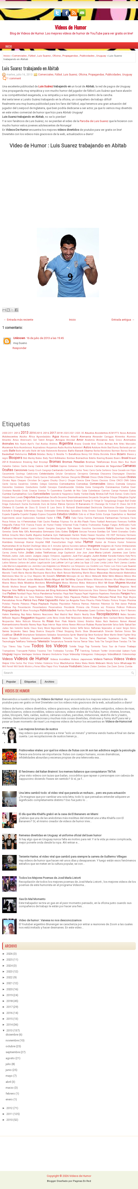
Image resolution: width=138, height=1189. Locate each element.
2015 (39, 432)
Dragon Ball (123, 500)
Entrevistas (63, 510)
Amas (16, 440)
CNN (126, 480)
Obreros (103, 590)
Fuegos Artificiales (120, 525)
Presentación (24, 607)
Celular (59, 473)
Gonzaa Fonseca (87, 531)
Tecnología (8, 641)
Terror (84, 641)
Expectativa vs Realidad (123, 514)
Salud (128, 624)
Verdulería (56, 654)
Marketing (76, 572)
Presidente (69, 607)
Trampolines (8, 650)
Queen (92, 610)
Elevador (119, 507)
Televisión (43, 641)
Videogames (87, 654)
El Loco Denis (54, 507)
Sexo (25, 631)
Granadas (123, 531)
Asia (16, 447)
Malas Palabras (54, 569)
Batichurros (21, 454)
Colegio (43, 484)
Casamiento (8, 473)
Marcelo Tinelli (10, 572)
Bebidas (41, 454)
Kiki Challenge (30, 559)
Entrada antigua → (123, 319)
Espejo (33, 514)
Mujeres (120, 582)
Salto (121, 624)
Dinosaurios (8, 500)
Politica (6, 607)
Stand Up (82, 634)
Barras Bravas (128, 450)
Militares (88, 579)
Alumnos (131, 436)
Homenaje (19, 542)
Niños (21, 590)
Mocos (13, 582)
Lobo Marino (8, 566)
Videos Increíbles (60, 659)
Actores (131, 432)
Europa (106, 514)
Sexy (32, 631)
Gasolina (86, 528)
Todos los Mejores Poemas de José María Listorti (50, 877)
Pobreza (76, 603)
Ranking (15, 614)
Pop (14, 607)
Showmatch (96, 631)
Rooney (32, 624)
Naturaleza (101, 586)
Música (64, 586)
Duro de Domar (49, 504)
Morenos (74, 582)
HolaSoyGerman (115, 538)
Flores (93, 521)
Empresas (130, 507)
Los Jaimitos (34, 566)
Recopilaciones (107, 614)
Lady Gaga (90, 559)
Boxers (117, 458)
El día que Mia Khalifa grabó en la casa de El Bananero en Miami (58, 814)
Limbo (103, 562)
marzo (10, 1087)
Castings (20, 473)
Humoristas (9, 545)
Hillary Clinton (42, 538)
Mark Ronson (64, 572)
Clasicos (103, 480)
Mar (122, 569)
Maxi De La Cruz (23, 576)
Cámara (89, 466)
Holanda (100, 538)
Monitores (40, 582)
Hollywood (130, 538)
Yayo (49, 666)
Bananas (62, 450)
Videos (7, 659)
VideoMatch (114, 654)
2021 (72, 433)
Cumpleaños (19, 493)
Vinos (31, 663)
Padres (11, 593)
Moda (20, 582)
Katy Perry (130, 556)
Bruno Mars (117, 462)
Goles (64, 531)
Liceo (96, 562)
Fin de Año (75, 521)
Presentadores (39, 607)
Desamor (62, 497)
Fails (66, 518)
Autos (87, 447)
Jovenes (117, 552)
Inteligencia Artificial (62, 549)
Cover (133, 487)
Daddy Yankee (81, 494)
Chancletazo (8, 477)
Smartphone (29, 634)
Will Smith (19, 666)
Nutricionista (85, 590)
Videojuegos (100, 654)
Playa (34, 603)
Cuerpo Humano (119, 490)
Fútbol (32, 55)
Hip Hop (65, 538)
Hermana (121, 535)
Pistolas (6, 603)
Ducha (25, 504)
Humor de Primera (105, 542)
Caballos (6, 466)
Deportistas (42, 497)
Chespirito (75, 477)
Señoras (96, 628)
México (127, 576)
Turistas (69, 650)
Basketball (8, 454)
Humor (88, 542)
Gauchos (119, 528)
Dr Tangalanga (108, 500)
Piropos (123, 600)
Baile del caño (23, 450)
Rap (23, 614)
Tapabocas (113, 638)
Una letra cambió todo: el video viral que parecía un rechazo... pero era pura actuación (72, 792)
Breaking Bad (30, 462)
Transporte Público (26, 650)
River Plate (61, 621)
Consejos (52, 487)
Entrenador (49, 510)
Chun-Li (63, 480)
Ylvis (55, 666)
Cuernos (105, 490)
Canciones (20, 470)
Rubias (90, 624)
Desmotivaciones (78, 497)
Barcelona (106, 450)
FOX (23, 525)
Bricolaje (43, 462)
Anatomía (90, 440)
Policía (132, 603)
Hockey (84, 538)
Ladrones (79, 559)
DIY (24, 500)
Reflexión (6, 618)
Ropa (39, 624)
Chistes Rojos (9, 480)
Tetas (91, 641)
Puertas (61, 610)
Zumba (128, 666)
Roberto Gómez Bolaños (81, 621)
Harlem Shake (79, 535)
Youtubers (75, 666)
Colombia (53, 484)
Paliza (36, 593)
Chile (100, 477)
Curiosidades (41, 493)
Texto (97, 641)
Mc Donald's (49, 576)
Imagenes (94, 545)
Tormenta (95, 646)
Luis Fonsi (116, 566)
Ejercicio (70, 504)
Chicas (85, 477)
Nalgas (90, 586)
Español (24, 514)
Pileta (98, 600)
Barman (116, 450)
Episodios (76, 510)
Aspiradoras (39, 447)
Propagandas (70, 55)
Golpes (73, 531)
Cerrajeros (83, 473)
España (15, 514)
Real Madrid (61, 614)
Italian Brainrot (100, 549)
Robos (99, 621)
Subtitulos (25, 638)
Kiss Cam (51, 559)
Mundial (131, 582)
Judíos (14, 556)
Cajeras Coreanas (68, 466)
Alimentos (120, 436)
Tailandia (67, 638)
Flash (85, 521)
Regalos (16, 618)
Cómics (110, 484)
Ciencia (80, 480)
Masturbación (116, 572)
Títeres (12, 646)
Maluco (67, 569)
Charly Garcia (40, 477)
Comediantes (67, 483)
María (21, 572)
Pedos (85, 597)
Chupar (71, 480)
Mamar (92, 569)
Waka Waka (81, 663)
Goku (57, 531)
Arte (116, 443)
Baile (12, 450)
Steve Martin (110, 634)
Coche (5, 484)
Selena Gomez (69, 628)
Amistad (70, 440)
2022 (9, 977)
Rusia (98, 624)
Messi (88, 576)
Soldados (51, 634)
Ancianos (101, 439)
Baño (71, 450)
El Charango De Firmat (103, 504)
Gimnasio (48, 531)
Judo (21, 556)
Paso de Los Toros (24, 597)
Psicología (34, 610)
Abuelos (89, 432)
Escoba (123, 510)
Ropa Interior (48, 624)
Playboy (54, 603)
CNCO (119, 480)
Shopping (69, 631)
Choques (21, 480)
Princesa (110, 607)
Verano (46, 654)
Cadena (39, 466)
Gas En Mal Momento (32, 899)
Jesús (128, 549)
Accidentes (101, 432)
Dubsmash (15, 504)
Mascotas (102, 572)
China (107, 477)
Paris (133, 593)
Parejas (125, 593)
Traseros (41, 650)
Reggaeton (28, 617)
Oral (4, 593)
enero (9, 1099)
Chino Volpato (119, 477)
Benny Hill (86, 454)
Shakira (40, 631)
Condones (19, 487)
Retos (18, 621)
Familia (88, 518)
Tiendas (123, 641)
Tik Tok (132, 641)
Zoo (109, 666)
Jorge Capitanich (66, 552)
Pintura (114, 600)
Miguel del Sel (60, 579)
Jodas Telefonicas (45, 552)
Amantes (6, 440)
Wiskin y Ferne (32, 666)
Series (5, 631)
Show (85, 631)
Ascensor (7, 447)
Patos (66, 597)
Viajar (66, 654)
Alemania (85, 436)
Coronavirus (113, 487)
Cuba (84, 490)
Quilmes (100, 610)
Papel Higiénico (90, 593)
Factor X (51, 518)
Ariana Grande (82, 443)
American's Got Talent (32, 440)
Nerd (133, 586)
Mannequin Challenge (108, 569)
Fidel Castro (43, 521)
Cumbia (6, 493)
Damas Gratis (122, 494)
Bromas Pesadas (73, 461)
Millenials (99, 579)
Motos (82, 582)
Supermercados (41, 638)
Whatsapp (126, 663)
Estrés (99, 514)
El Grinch (41, 507)
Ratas (29, 614)
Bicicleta (104, 454)
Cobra (133, 480)
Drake (133, 500)
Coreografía (98, 487)
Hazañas (100, 535)
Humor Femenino (126, 542)
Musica (51, 586)
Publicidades (87, 55)
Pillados (106, 600)
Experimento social (12, 518)
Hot (47, 542)
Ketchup (6, 559)
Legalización (43, 562)
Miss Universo (127, 579)
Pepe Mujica (129, 597)
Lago (109, 559)
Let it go (69, 562)
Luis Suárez (45, 86)
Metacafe (96, 576)
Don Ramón (67, 500)
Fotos (16, 524)
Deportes (29, 497)
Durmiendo (34, 504)
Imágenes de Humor (111, 546)
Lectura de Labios (27, 562)
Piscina (131, 600)
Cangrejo (46, 470)
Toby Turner (23, 646)
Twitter (104, 650)
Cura (30, 494)
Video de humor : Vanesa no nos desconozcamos (50, 920)
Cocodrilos (23, 484)
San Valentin (16, 628)
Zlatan (93, 666)
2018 (60, 432)
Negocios (124, 586)
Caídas (54, 466)
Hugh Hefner (75, 542)
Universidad (115, 650)
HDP (112, 535)
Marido (28, 572)
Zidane (85, 666)
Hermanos (7, 538)
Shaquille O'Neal (54, 631)
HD (108, 535)
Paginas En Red (82, 1181)
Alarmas (64, 436)
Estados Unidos (67, 514)
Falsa (80, 518)
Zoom (114, 666)
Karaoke (112, 556)
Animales (8, 443)
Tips (4, 646)
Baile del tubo (38, 450)
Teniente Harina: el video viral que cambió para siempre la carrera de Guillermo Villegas (73, 856)
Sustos (56, 638)
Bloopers (15, 458)
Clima (112, 480)
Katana (121, 556)
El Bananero (83, 504)
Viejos (5, 663)
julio (8, 1064)
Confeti (42, 487)
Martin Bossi (89, 572)
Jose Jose (81, 552)
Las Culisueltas (120, 559)
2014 (32, 432)
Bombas (71, 458)
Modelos (29, 582)
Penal (113, 597)
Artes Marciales (127, 443)
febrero (10, 1093)
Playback (43, 603)
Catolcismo (32, 473)
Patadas (39, 597)
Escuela (132, 510)
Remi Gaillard (110, 618)
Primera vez (97, 607)
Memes (61, 575)
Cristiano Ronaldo (11, 490)
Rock (105, 621)
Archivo (49, 681)
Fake (73, 518)
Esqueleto (51, 514)
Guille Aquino (34, 535)
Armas (109, 443)
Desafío (53, 497)
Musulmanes (78, 586)
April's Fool (33, 443)
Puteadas (82, 610)
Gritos (5, 535)
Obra (95, 590)
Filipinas (64, 521)
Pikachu (90, 600)
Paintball (21, 593)
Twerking (85, 650)
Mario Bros (51, 572)
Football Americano (107, 521)
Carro (92, 470)
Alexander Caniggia (103, 436)
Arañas (44, 443)
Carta (98, 470)
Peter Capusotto (48, 600)
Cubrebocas (94, 490)
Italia (88, 549)
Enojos (40, 510)
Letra (77, 562)
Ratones (37, 614)
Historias (75, 538)
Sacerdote (107, 624)
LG (91, 562)
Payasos (75, 597)
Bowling (101, 458)
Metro (111, 576)
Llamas (124, 562)
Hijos (31, 538)
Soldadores (41, 634)
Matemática (130, 572)
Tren (49, 650)
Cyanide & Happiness (62, 494)
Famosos (98, 517)
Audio (61, 447)
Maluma (76, 569)
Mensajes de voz (75, 576)
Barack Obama (84, 450)
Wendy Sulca (112, 663)
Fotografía (7, 525)
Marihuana (38, 572)
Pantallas (57, 593)
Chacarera (105, 473)
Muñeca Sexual (19, 586)
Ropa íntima (62, 624)
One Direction (129, 590)
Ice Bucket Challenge (30, 546)
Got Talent (111, 531)
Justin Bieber (99, 555)
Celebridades (46, 473)
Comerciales (19, 55)
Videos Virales (125, 659)
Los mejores (49, 566)
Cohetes (34, 484)
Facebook (40, 518)
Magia (26, 569)
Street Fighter (124, 634)
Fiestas (55, 521)
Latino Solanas (9, 562)
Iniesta (37, 549)
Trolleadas (58, 650)
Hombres (7, 542)
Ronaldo (24, 624)
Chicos (93, 477)
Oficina (56, 55)
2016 (46, 432)
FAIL (59, 517)
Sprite (73, 634)
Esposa (42, 514)
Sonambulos (63, 634)
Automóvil (78, 447)
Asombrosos (25, 447)
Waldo (91, 663)
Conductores (32, 487)
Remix (121, 618)
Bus (127, 462)
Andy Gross (115, 440)
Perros (27, 600)
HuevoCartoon (59, 542)
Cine (87, 480)
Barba (97, 450)
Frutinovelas (95, 525)
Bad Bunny (113, 447)
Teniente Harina (72, 641)
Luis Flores (104, 566)
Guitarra (47, 535)
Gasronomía (98, 528)
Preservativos (55, 607)
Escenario (113, 510)
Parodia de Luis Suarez (94, 121)
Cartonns (106, 470)
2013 (25, 433)
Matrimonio (8, 576)
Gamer (40, 528)
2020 (66, 433)
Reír (68, 617)
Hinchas (55, 538)
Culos (132, 490)
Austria (68, 447)
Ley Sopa (84, 562)
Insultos (46, 549)
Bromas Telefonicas (98, 461)
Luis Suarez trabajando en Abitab (30, 68)
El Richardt (69, 507)
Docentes (36, 500)
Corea (88, 487)
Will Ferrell (7, 666)
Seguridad (56, 628)
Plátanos (25, 603)
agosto (10, 1058)
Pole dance (121, 603)
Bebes (32, 454)
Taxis (124, 638)
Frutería (84, 525)
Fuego (105, 524)
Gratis (132, 531)
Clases (94, 480)
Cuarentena (56, 490)
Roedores (114, 621)
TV (77, 650)
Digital (132, 497)
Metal (105, 576)
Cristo (25, 490)
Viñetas (38, 663)
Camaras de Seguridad (108, 466)
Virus (56, 663)
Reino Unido (59, 618)
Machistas (8, 569)
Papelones (104, 593)
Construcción (66, 487)
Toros (104, 646)
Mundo (5, 586)
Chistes (131, 477)
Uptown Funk (129, 650)
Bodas (39, 458)
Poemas (85, 603)
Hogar (92, 538)
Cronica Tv (43, 490)
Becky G (51, 454)
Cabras (16, 466)
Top (87, 646)
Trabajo (131, 646)
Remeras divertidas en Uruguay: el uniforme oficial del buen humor (60, 835)
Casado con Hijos (127, 470)
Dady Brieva (96, 493)
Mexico (119, 575)
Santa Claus (30, 628)
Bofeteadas (60, 458)
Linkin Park (113, 562)
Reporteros (130, 618)
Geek (133, 528)
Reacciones (47, 614)
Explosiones (29, 518)
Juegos (37, 555)
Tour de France (117, 646)
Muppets (32, 586)
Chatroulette (54, 477)
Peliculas (103, 597)
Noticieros (62, 590)
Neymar (6, 590)
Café (46, 466)
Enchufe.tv (7, 510)
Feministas (29, 521)
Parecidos (115, 593)
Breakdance (16, 462)
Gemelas (6, 531)
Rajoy (108, 610)
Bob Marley (29, 458)
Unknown (19, 338)
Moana (5, 582)
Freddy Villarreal (63, 525)
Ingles (29, 549)
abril (8, 1081)
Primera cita (83, 607)
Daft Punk (109, 494)
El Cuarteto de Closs (23, 507)
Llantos (132, 562)
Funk (133, 525)
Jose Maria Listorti (99, 552)
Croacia (33, 490)
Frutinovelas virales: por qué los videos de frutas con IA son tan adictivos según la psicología (77, 750)
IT (84, 549)
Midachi (39, 579)
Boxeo (109, 458)
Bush (133, 462)
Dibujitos (123, 497)
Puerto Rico (70, 610)
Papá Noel (68, 593)
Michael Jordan (26, 579)
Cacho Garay (27, 466)
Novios (73, 590)
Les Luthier (57, 562)
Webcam (101, 663)
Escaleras (102, 510)
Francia (30, 525)
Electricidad (83, 507)
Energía (18, 510)
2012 (17, 432)
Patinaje (58, 597)
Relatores (87, 618)
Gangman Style (64, 528)
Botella (92, 458)
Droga (5, 504)
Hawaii (91, 535)
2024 (9, 965)
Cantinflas (69, 470)
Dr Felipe (95, 500)
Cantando (57, 470)
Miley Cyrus (76, 579)
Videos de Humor (70, 27)
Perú (34, 600)
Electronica (108, 507)
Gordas (101, 531)
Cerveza (94, 473)
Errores (92, 510)
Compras (131, 484)
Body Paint (48, 458)
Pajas (29, 593)
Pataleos (49, 597)
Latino (133, 559)
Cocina (13, 484)
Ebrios (61, 504)
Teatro (132, 638)
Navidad (113, 586)
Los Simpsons (78, 566)
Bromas (55, 462)
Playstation (64, 603)
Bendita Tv (62, 454)
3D (82, 433)
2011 (10, 433)
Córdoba (79, 487)
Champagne (118, 473)
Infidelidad (7, 549)
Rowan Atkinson (77, 624)
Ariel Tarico (97, 443)
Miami (13, 579)
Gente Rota (17, 531)
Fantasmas (112, 517)
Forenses (122, 521)
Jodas (30, 552)
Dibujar (114, 497)
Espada (6, 514)
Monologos (53, 582)
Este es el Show (87, 514)
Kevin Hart (16, 559)
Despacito (94, 497)
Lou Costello (92, 566)
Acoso (123, 433)
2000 (4, 433)
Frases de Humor (44, 525)
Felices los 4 (16, 521)
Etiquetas (30, 681)
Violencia (48, 663)
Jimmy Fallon (17, 552)
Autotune (96, 447)
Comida (120, 483)
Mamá (84, 569)
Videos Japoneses (82, 659)
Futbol (6, 528)
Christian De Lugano (38, 480)
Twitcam (95, 650)
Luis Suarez (44, 55)
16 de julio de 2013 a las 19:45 (45, 338)
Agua (55, 436)
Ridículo (27, 621)
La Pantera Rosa (65, 559)
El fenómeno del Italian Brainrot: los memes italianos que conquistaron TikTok (67, 771)
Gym (55, 535)
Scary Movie (44, 628)
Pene (119, 597)
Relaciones (76, 618)
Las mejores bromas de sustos (38, 729)
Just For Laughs (81, 555)
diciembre (12, 1034)
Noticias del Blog (46, 590)
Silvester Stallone (114, 631)
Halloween (65, 535)
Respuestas (8, 621)
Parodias (7, 597)
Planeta (15, 603)
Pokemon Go (107, 603)
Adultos (23, 436)
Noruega (30, 590)
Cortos (125, 487)
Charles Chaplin (23, 477)
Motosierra (91, 582)
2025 (77, 433)
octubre (10, 1046)
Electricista (96, 507)
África (32, 436)
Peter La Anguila (69, 600)
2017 (53, 432)
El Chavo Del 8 (125, 504)
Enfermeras (30, 510)
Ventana (37, 654)
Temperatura (56, 641)
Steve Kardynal (95, 634)
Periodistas (8, 600)
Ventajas (27, 654)
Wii (134, 663)
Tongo (81, 646)
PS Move (24, 610)
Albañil (74, 436)
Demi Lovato (16, 497)
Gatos (110, 528)
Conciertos (7, 487)
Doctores (45, 500)
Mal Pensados (37, 569)
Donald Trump (82, 500)
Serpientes (16, 631)
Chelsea (65, 477)
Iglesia (65, 546)
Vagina (17, 654)
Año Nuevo (20, 443)
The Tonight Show (109, 641)
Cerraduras (70, 473)
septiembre (13, 1052)
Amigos (60, 439)
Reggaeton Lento (43, 618)
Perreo (19, 600)
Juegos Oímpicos (51, 556)
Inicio (8, 46)
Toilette (72, 646)
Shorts (78, 631)
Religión (97, 617)
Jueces (28, 556)
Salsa (116, 624)
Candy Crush (34, 470)
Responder (19, 348)
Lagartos (101, 559)
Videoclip (75, 654)
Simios (127, 631)
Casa (114, 470)
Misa (116, 579)
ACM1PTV (114, 433)
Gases (76, 528)
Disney (18, 500)
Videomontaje (129, 654)
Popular (11, 681)
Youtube (63, 666)
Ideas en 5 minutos (51, 546)
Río (43, 621)
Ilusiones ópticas (78, 546)
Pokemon (95, 603)
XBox (43, 666)
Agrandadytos (43, 436)
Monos (65, 582)
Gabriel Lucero (28, 528)
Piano (82, 600)
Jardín (120, 549)
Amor (79, 439)
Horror (30, 542)
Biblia (96, 454)
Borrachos (82, 458)
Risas (50, 621)
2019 (9, 995)
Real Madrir (74, 614)
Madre (18, 569)
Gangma (50, 528)
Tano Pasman (97, 638)
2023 (9, 971)
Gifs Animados (33, 531)
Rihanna (36, 621)
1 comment (14, 78)
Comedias (82, 483)
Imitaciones (129, 545)
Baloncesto (51, 450)
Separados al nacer (112, 628)
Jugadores (66, 556)
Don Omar (55, 500)
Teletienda (31, 641)
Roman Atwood (128, 621)
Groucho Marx (17, 535)
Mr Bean (109, 582)
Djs (29, 500)
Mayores (37, 576)
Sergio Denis (129, 628)
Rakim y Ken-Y (119, 610)
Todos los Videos (49, 645)
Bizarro (121, 454)
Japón (112, 549)
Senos (87, 628)
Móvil (100, 582)
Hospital (39, 542)
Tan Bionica (80, 638)
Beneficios (75, 454)
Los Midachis (63, 566)
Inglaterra (19, 549)
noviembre (12, 1040)
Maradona (130, 569)
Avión (104, 447)
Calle (81, 466)
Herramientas (20, 538)
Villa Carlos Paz (18, 663)
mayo (9, 1075)
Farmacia (124, 518)
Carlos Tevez (82, 470)
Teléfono (21, 641)
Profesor (121, 607)
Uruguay (101, 55)
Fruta (75, 525)
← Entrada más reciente (18, 319)
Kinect (42, 559)
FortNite (132, 521)
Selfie (80, 628)
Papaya (78, 593)
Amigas (50, 440)
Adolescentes (10, 436)
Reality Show (88, 614)
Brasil (125, 458)
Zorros (121, 666)
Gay (127, 528)
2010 (9, 1119)
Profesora (131, 607)
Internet (78, 549)
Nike (14, 590)
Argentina (66, 443)
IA (17, 546)
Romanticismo (10, 624)
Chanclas (131, 473)
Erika (84, 510)
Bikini (113, 454)
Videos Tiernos (103, 659)
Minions (108, 579)
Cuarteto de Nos (71, 490)
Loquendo (21, 566)
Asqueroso (51, 447)
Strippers (13, 638)
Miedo (48, 579)
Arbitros (53, 443)
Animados (129, 439)
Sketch (17, 634)
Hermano (131, 535)
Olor (119, 590)
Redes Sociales (128, 614)
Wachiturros (67, 663)
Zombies (101, 666)
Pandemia (46, 593)
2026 (9, 953)
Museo (41, 586)
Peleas (93, 597)
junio (9, 1070)
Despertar (104, 497)
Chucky (54, 480)
